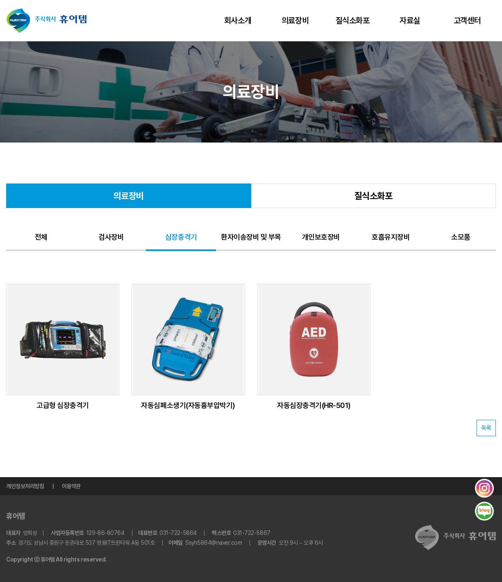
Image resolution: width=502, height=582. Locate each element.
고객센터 (467, 20)
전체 (41, 237)
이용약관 (71, 486)
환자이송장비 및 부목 (251, 237)
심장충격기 (181, 237)
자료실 (410, 20)
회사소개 (237, 20)
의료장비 (295, 20)
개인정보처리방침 (25, 486)
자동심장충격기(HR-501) (314, 405)
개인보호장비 (321, 237)
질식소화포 (353, 20)
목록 (486, 428)
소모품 (460, 237)
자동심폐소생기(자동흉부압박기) (188, 405)
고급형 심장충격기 (62, 405)
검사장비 (111, 237)
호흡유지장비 (391, 237)
